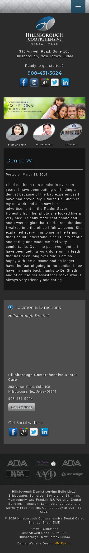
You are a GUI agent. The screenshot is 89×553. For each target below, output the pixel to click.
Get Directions (21, 407)
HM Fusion (63, 543)
